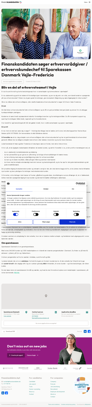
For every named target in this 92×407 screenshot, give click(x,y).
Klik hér (16, 273)
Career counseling (34, 389)
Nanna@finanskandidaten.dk (40, 318)
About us (31, 391)
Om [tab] (73, 189)
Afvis (19, 222)
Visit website (7, 316)
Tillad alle (72, 222)
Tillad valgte (46, 222)
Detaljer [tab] (46, 189)
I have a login (32, 355)
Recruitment (54, 389)
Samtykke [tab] (19, 189)
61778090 (35, 316)
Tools (30, 386)
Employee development (57, 391)
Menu (87, 2)
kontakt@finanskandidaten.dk (12, 381)
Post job (52, 384)
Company (53, 381)
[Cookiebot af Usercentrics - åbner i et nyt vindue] (77, 183)
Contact (31, 394)
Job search (32, 384)
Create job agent (16, 355)
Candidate (32, 381)
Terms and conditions (54, 404)
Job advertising (55, 386)
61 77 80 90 (7, 384)
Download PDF (9, 331)
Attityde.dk (88, 404)
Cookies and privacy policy (68, 404)
